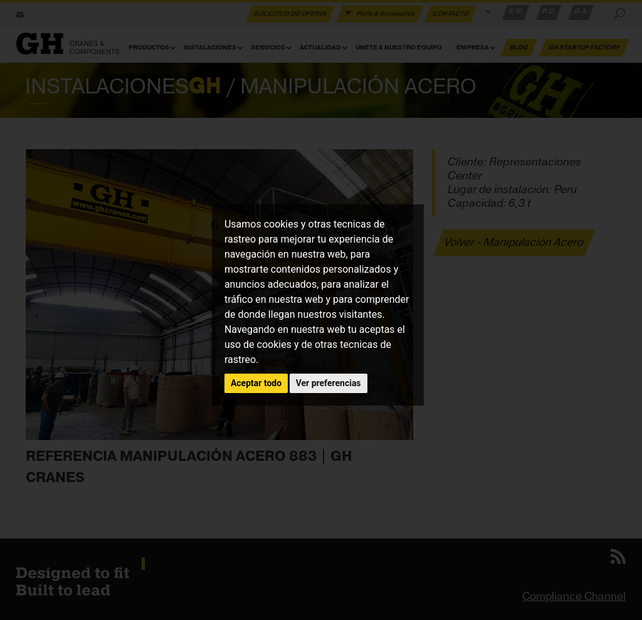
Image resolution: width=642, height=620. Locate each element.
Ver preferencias (328, 383)
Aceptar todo (256, 383)
